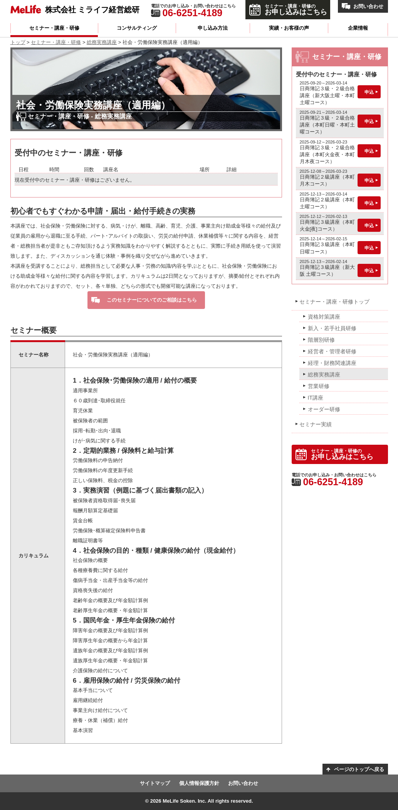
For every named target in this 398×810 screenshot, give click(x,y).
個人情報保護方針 (199, 783)
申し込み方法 (213, 28)
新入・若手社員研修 (332, 328)
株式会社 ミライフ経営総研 (92, 9)
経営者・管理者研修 (332, 351)
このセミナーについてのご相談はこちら (152, 300)
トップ (17, 42)
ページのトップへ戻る (359, 769)
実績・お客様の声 (289, 28)
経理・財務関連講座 (332, 363)
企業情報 (358, 28)
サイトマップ (155, 783)
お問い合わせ (368, 6)
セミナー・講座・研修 (54, 28)
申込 (369, 92)
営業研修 (318, 386)
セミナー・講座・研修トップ (334, 302)
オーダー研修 (324, 409)
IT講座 (315, 398)
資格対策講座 (324, 317)
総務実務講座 (102, 42)
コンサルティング (137, 28)
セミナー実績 (315, 424)
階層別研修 (321, 340)
